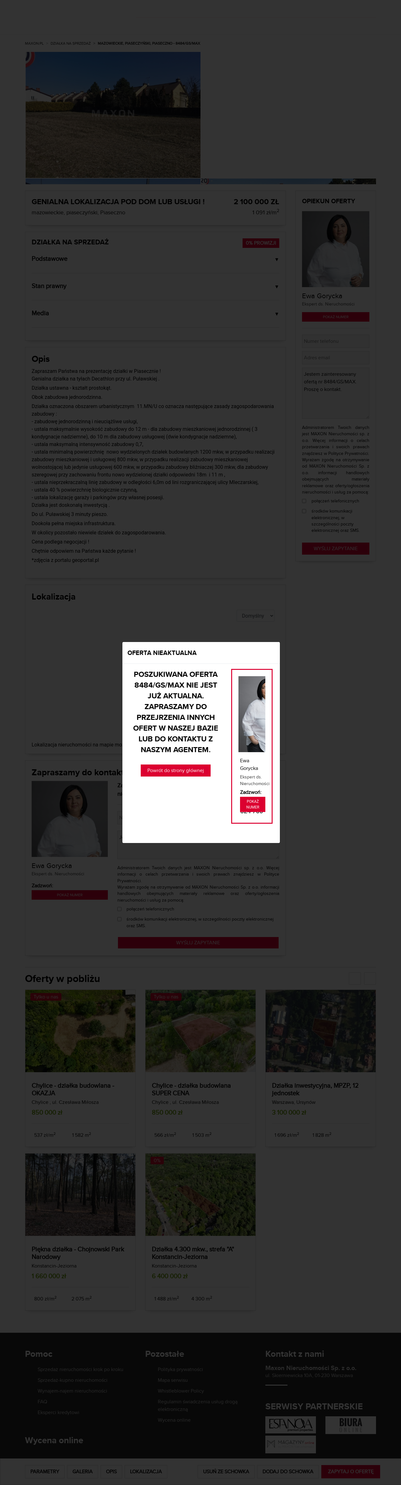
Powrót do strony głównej (175, 770)
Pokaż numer (252, 804)
